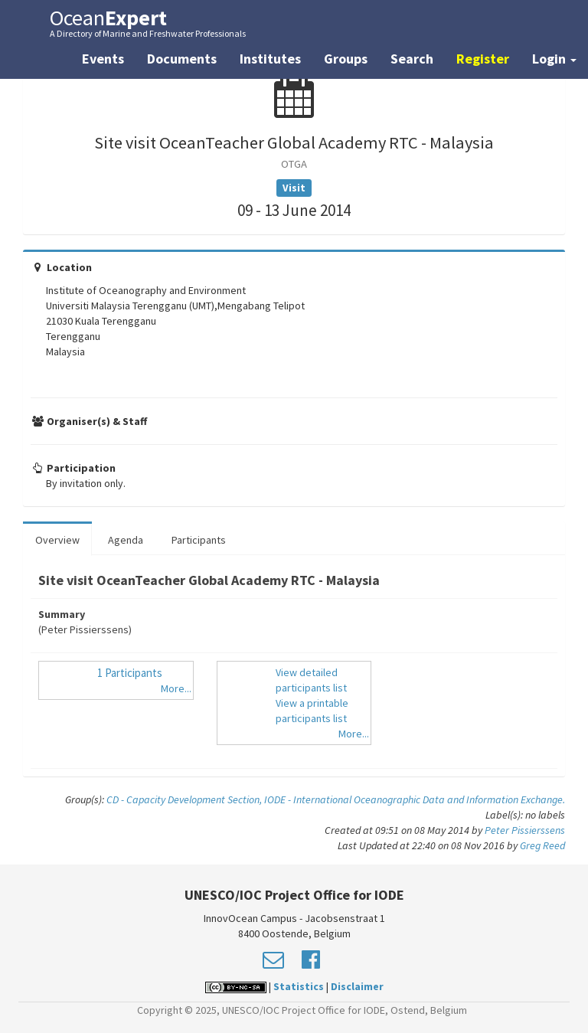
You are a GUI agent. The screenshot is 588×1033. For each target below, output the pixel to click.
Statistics (298, 986)
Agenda (125, 540)
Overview (57, 540)
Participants (199, 540)
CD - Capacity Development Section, (185, 799)
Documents (182, 58)
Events (103, 58)
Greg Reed (542, 845)
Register (482, 58)
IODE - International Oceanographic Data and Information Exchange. (414, 799)
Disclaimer (357, 986)
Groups (346, 58)
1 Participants (129, 672)
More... (176, 688)
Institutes (270, 58)
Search (411, 58)
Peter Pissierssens (525, 830)
